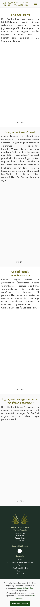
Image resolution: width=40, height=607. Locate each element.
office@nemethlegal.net (20, 568)
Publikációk (20, 540)
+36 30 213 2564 (20, 574)
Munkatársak (20, 535)
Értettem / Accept (20, 603)
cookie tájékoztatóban (25, 588)
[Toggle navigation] (35, 4)
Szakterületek (20, 538)
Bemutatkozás (20, 533)
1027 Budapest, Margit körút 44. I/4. (20, 562)
